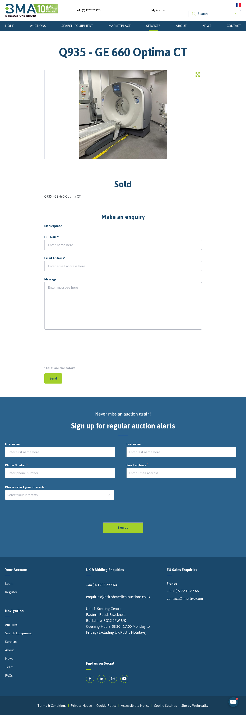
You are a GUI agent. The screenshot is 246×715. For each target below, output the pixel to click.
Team (9, 667)
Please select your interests (25, 487)
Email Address (54, 258)
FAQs (9, 675)
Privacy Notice (81, 705)
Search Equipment (77, 25)
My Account (159, 10)
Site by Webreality (194, 705)
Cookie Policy (106, 705)
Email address (137, 465)
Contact (234, 25)
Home (10, 25)
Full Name (51, 237)
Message (50, 279)
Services (153, 25)
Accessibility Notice (135, 705)
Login (9, 583)
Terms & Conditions (52, 705)
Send (53, 378)
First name (12, 444)
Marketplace (119, 25)
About (181, 25)
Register (11, 592)
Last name (133, 444)
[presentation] (76, 346)
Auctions (38, 25)
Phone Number (16, 465)
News (206, 25)
